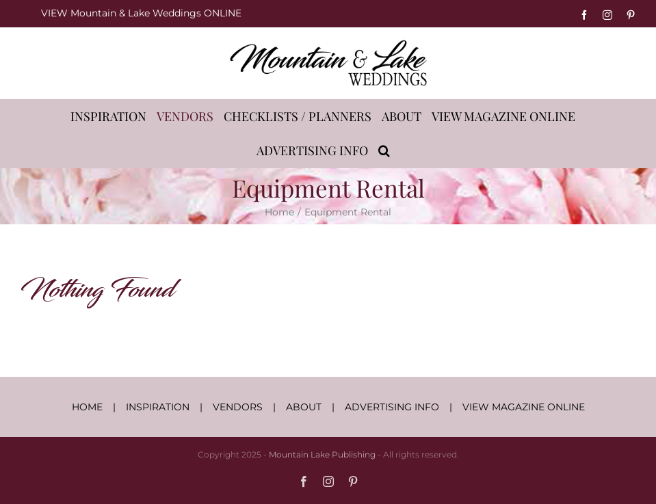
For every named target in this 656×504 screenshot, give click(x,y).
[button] (384, 150)
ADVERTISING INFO (392, 407)
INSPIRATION (157, 407)
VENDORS (238, 407)
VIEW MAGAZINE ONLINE (523, 407)
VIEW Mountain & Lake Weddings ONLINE (141, 13)
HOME (87, 407)
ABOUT (304, 407)
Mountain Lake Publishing (322, 454)
